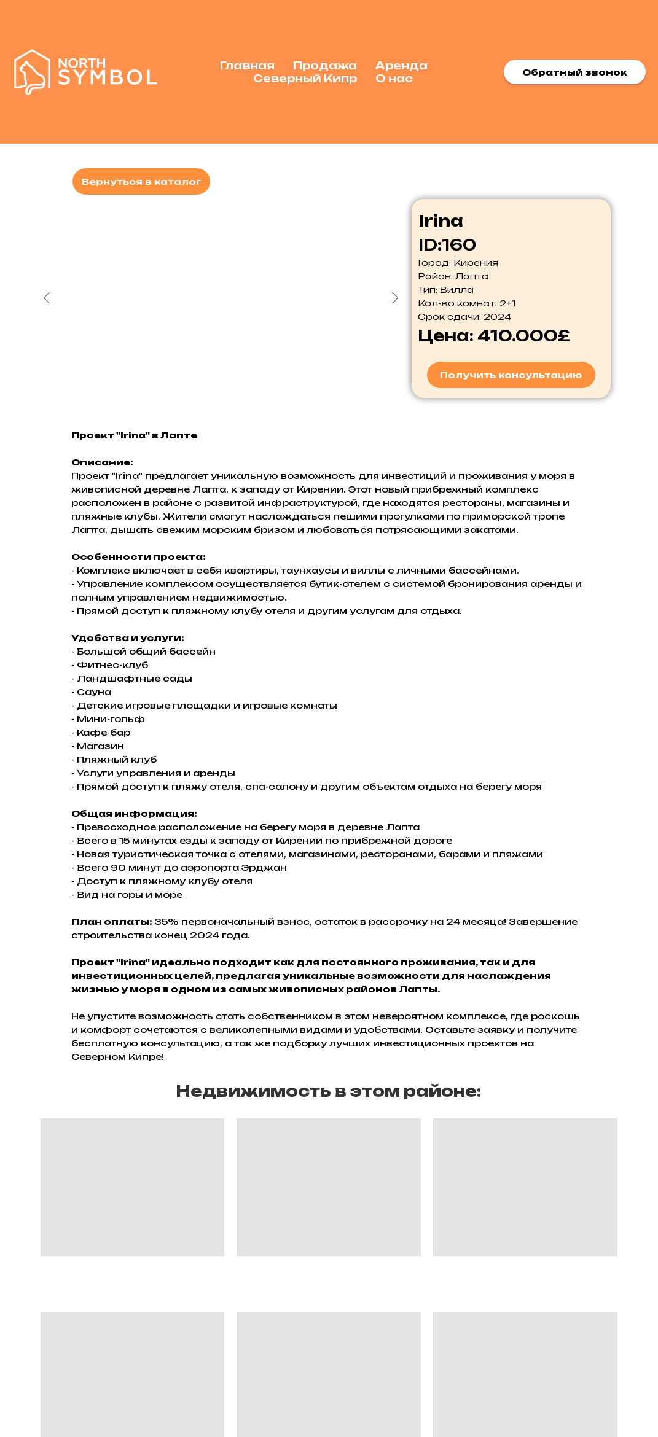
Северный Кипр (305, 78)
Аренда (401, 65)
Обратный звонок (574, 72)
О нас (394, 78)
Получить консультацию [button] (511, 375)
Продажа (325, 65)
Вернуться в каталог (141, 181)
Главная (247, 65)
